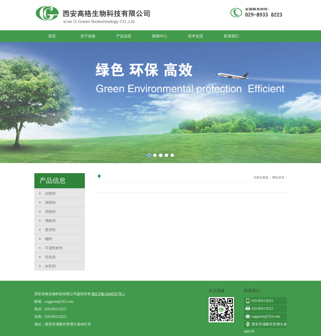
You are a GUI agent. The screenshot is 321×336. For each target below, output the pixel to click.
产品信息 (123, 36)
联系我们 (231, 36)
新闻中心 (159, 36)
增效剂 (50, 221)
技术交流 (195, 36)
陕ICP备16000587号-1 (108, 294)
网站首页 (278, 177)
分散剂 (50, 193)
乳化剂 (50, 257)
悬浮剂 (50, 230)
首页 (52, 36)
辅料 (48, 239)
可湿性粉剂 (54, 248)
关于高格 (87, 36)
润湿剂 (50, 202)
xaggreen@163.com (59, 301)
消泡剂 (50, 212)
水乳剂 (50, 266)
